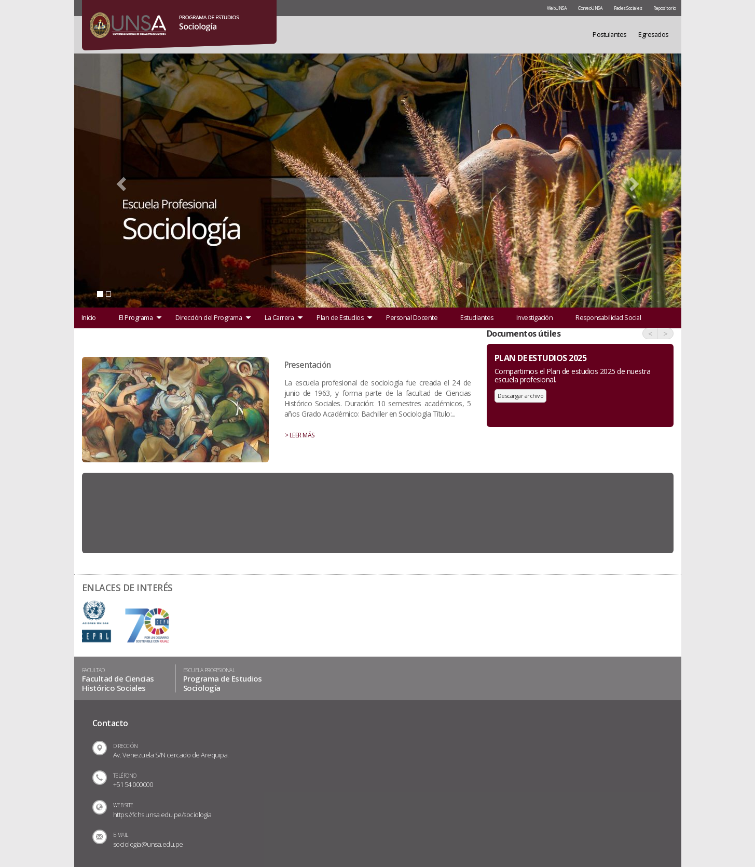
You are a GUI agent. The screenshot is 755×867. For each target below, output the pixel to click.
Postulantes (609, 34)
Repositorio (664, 8)
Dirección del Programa (208, 317)
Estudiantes (476, 317)
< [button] (650, 333)
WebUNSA (557, 8)
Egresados (653, 34)
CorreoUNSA (590, 8)
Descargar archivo (521, 395)
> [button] (665, 333)
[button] (120, 181)
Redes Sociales (628, 8)
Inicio (88, 317)
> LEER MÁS (299, 435)
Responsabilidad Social (608, 317)
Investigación (534, 317)
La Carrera (279, 317)
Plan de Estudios (340, 317)
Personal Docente (411, 317)
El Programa (136, 317)
